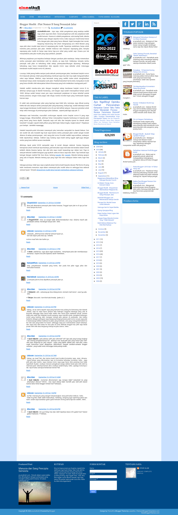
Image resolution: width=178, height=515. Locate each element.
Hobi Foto (97, 114)
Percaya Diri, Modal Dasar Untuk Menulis (107, 203)
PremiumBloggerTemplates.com (148, 511)
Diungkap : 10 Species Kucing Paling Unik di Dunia (143, 71)
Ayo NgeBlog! (55, 28)
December (102, 235)
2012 (98, 242)
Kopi (118, 116)
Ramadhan (116, 122)
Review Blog (97, 124)
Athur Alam (28, 28)
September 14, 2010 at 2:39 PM (49, 263)
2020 (98, 266)
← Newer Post (24, 187)
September (102, 176)
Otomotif (116, 112)
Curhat (97, 105)
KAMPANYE (73, 17)
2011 (98, 239)
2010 (98, 150)
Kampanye (98, 108)
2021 (98, 269)
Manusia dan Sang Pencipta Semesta (33, 469)
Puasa (110, 122)
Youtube (101, 116)
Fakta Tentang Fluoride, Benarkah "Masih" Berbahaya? (145, 54)
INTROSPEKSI (60, 17)
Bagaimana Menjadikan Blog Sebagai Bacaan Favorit (108, 179)
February (101, 155)
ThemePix (111, 511)
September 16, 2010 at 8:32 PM (49, 409)
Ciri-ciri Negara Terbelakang (143, 119)
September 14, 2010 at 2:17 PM (49, 249)
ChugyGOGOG (32, 203)
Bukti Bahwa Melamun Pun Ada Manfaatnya (107, 224)
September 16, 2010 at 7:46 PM (45, 393)
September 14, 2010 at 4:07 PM (45, 307)
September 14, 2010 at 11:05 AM (50, 217)
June (100, 167)
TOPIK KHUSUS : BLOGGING (109, 17)
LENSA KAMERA (88, 17)
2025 (98, 278)
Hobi (112, 114)
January (101, 152)
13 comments (68, 28)
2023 (98, 272)
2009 (98, 147)
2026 (98, 281)
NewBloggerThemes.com (150, 513)
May (99, 164)
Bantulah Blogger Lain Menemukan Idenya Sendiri (108, 198)
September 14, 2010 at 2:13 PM (45, 231)
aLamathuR (35, 511)
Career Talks (108, 108)
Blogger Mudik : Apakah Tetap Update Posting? (144, 135)
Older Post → (86, 187)
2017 (98, 257)
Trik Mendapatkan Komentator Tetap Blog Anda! (144, 87)
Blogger (52, 511)
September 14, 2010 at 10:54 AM (49, 203)
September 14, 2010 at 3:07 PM (49, 289)
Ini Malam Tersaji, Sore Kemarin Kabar (105, 184)
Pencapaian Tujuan (100, 118)
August (101, 173)
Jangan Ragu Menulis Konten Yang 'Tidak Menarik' (108, 219)
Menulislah (104, 110)
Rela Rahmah (31, 277)
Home (22, 17)
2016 (98, 254)
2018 (98, 260)
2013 (98, 245)
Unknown (30, 231)
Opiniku (115, 101)
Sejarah (109, 124)
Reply (28, 210)
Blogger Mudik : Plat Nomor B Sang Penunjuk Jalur (48, 24)
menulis (58, 155)
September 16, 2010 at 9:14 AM (50, 377)
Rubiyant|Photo (32, 263)
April (100, 161)
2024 (98, 275)
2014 (98, 248)
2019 (98, 263)
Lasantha (132, 511)
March (100, 158)
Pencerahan (113, 105)
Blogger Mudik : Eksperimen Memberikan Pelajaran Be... (108, 189)
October (101, 229)
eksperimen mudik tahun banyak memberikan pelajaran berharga (60, 170)
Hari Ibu (110, 118)
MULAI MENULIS (44, 17)
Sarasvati (103, 124)
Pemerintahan (110, 116)
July (99, 170)
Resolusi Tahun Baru (107, 120)
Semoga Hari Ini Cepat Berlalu (108, 207)
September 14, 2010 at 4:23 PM (49, 336)
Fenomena (106, 112)
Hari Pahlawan (103, 122)
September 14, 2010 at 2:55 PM (48, 277)
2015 (98, 251)
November (102, 232)
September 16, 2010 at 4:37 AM (45, 355)
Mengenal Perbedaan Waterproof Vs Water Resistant (145, 38)
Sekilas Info (105, 114)
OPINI (31, 17)
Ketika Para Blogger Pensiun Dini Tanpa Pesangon (144, 182)
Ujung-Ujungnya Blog (105, 210)
